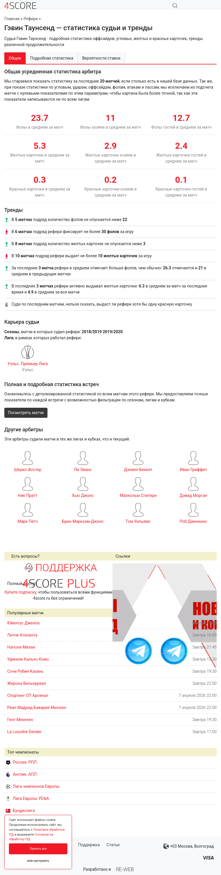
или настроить (38, 861)
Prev (120, 615)
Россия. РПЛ (21, 762)
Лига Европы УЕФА (27, 798)
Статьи (113, 844)
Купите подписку (20, 592)
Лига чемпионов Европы (33, 786)
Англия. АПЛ (21, 774)
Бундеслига (20, 810)
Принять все (38, 848)
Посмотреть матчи (26, 412)
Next (209, 615)
